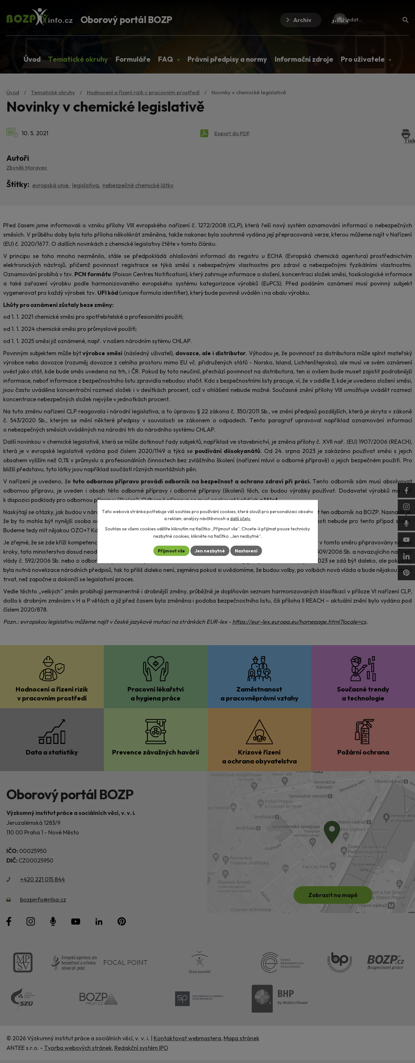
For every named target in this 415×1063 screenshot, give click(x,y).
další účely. (240, 518)
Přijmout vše (171, 550)
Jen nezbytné (210, 550)
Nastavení (246, 550)
